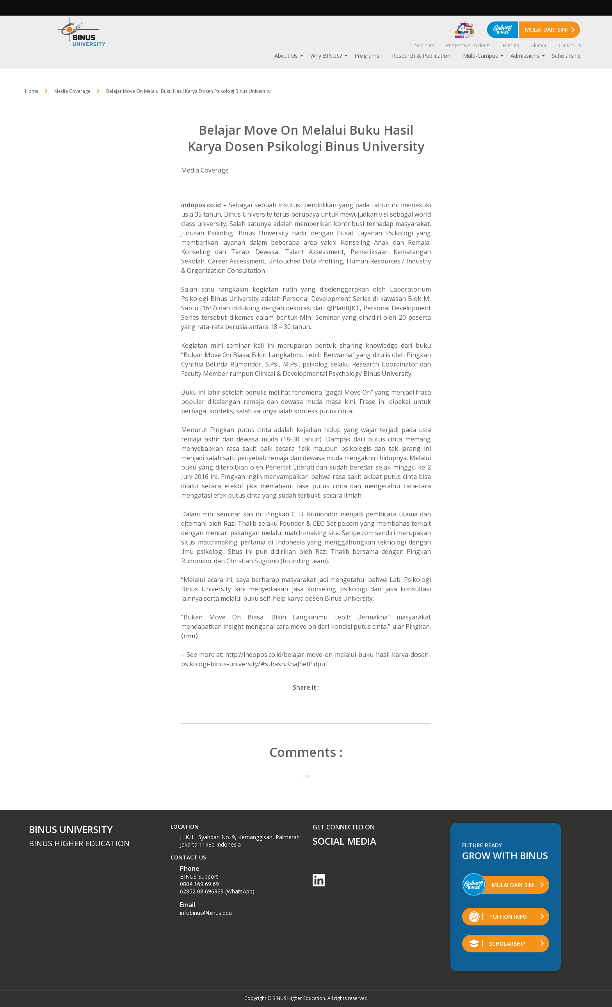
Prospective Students (468, 45)
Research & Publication (421, 55)
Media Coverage (72, 91)
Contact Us (570, 45)
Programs (366, 55)
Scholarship (566, 55)
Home (32, 91)
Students (424, 45)
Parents (511, 45)
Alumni (538, 45)
